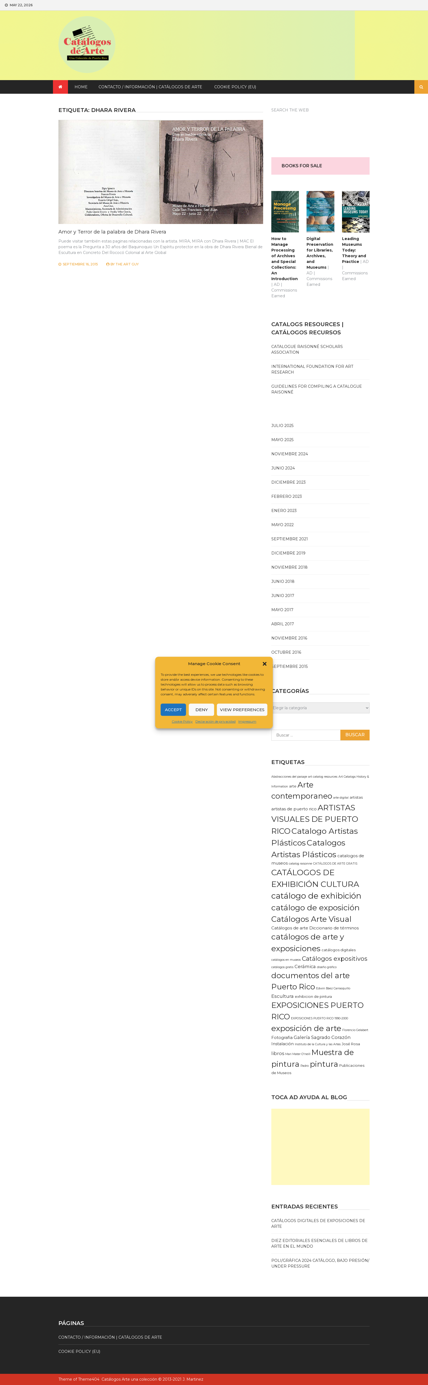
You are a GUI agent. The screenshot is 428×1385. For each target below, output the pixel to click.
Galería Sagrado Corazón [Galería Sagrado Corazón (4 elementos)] (322, 1037)
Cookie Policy (182, 721)
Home (81, 86)
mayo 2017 (282, 609)
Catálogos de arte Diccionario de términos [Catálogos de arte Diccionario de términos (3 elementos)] (315, 928)
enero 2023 (284, 510)
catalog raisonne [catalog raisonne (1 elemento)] (300, 863)
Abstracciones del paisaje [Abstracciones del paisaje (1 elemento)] (289, 776)
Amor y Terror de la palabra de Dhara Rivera (112, 232)
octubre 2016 (286, 652)
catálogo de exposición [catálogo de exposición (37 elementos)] (315, 907)
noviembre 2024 (289, 453)
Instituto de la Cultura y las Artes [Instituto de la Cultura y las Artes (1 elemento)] (318, 1044)
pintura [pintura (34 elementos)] (324, 1064)
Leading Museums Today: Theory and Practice (354, 250)
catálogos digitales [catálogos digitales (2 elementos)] (339, 950)
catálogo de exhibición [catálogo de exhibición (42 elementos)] (316, 896)
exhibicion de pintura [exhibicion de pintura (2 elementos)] (313, 996)
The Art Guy (127, 264)
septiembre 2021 (289, 539)
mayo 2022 (282, 524)
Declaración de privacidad (215, 721)
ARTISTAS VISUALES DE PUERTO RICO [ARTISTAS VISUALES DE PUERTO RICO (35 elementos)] (314, 819)
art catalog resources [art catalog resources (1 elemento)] (322, 776)
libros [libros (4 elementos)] (277, 1053)
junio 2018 (283, 581)
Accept (173, 709)
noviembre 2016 (289, 638)
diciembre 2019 (288, 553)
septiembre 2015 (289, 666)
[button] (265, 663)
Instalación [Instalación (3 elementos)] (282, 1043)
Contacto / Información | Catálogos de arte (150, 86)
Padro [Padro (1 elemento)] (305, 1066)
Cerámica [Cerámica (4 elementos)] (305, 966)
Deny (201, 709)
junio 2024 (283, 468)
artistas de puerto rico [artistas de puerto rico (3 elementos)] (294, 809)
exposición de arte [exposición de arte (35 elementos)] (306, 1028)
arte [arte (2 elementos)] (292, 786)
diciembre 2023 (288, 482)
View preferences (242, 709)
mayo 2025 (282, 439)
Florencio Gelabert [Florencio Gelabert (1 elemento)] (355, 1030)
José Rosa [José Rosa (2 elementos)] (351, 1044)
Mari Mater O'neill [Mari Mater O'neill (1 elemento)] (297, 1054)
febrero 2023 (286, 496)
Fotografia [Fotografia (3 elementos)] (282, 1037)
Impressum (247, 721)
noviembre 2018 (289, 567)
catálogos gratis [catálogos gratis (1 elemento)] (282, 967)
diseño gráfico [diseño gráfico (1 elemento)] (327, 967)
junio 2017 (282, 595)
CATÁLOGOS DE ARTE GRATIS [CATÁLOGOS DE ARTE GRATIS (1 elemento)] (335, 863)
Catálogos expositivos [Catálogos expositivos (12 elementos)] (334, 958)
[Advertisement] (320, 1147)
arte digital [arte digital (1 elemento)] (341, 797)
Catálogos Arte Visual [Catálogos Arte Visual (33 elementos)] (311, 919)
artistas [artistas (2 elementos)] (356, 797)
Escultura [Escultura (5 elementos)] (282, 996)
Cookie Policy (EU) (235, 86)
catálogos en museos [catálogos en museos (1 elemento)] (286, 960)
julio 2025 (282, 425)
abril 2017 (282, 624)
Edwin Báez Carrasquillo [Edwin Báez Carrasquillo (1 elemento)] (333, 988)
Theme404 (88, 1379)
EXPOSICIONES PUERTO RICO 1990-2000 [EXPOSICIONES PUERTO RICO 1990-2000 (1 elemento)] (319, 1018)
